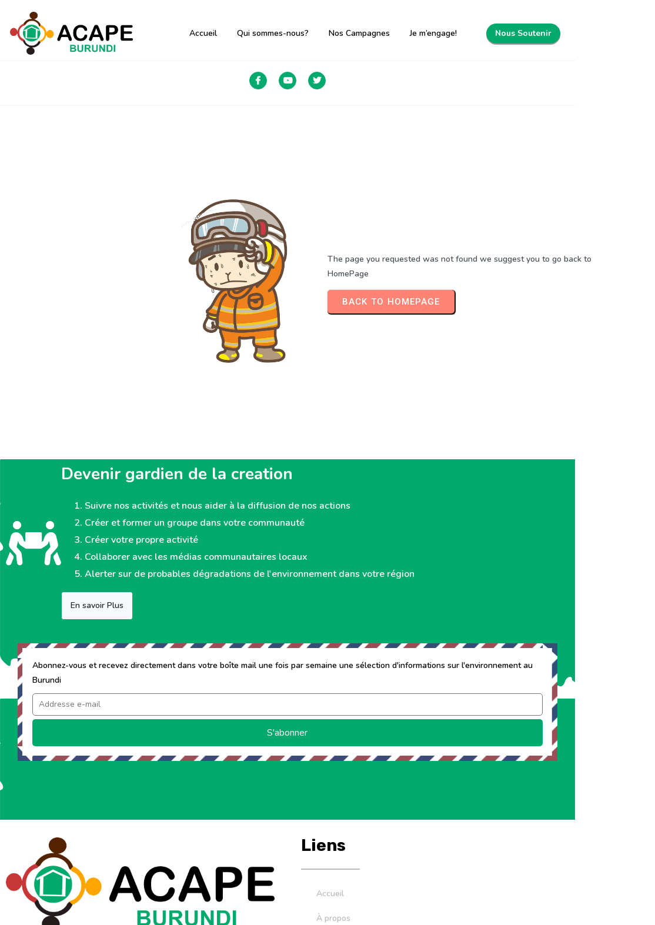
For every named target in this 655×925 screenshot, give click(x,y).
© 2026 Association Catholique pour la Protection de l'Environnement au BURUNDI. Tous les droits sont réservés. (301, 899)
